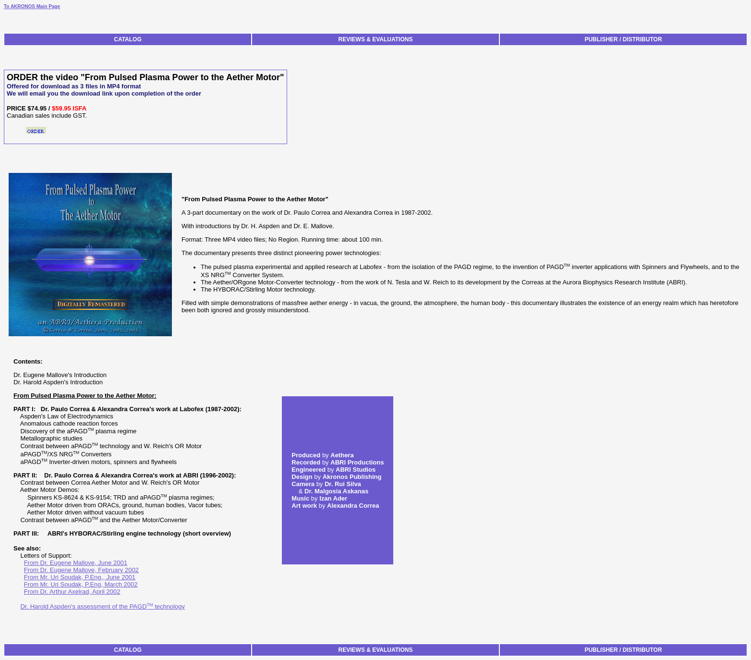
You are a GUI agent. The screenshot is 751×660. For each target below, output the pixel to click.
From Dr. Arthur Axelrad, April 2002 (72, 591)
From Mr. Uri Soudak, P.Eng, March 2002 (81, 584)
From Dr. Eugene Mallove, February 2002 (81, 570)
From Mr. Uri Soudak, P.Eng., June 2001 (79, 577)
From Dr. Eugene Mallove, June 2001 (75, 562)
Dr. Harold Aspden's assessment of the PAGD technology (102, 606)
